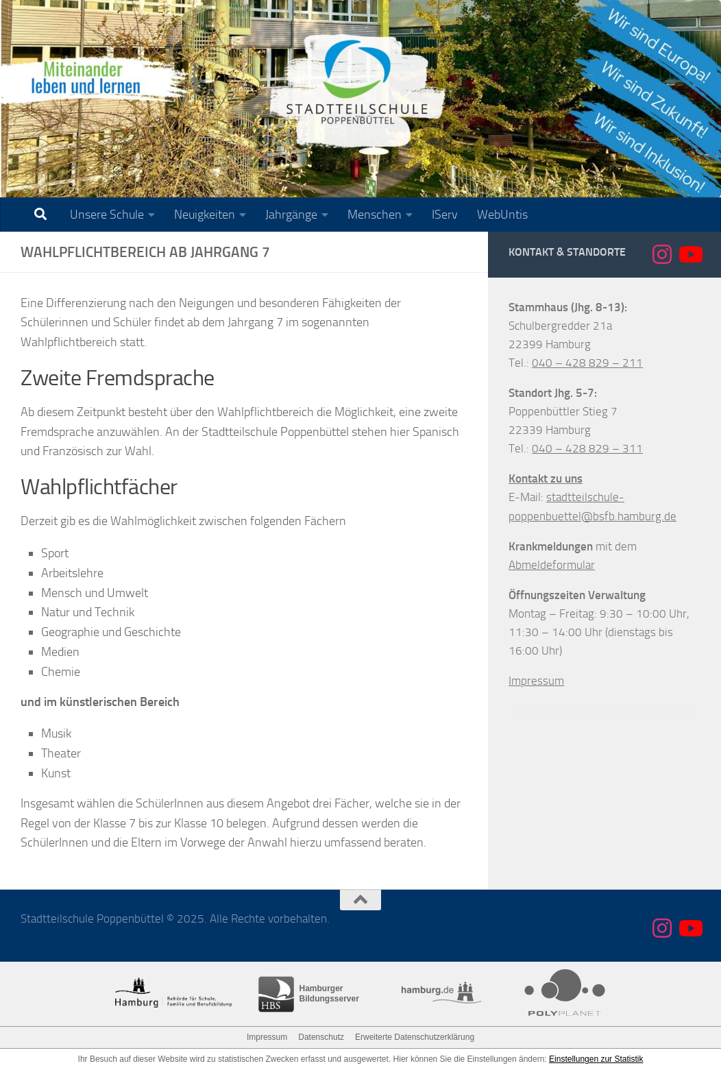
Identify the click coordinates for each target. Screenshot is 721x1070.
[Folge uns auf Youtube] (689, 254)
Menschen (374, 214)
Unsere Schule (107, 214)
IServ (445, 214)
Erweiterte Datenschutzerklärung (414, 1037)
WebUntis (502, 214)
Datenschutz (321, 1037)
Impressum (536, 681)
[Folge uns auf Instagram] (662, 254)
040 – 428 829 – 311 (587, 448)
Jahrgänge (291, 214)
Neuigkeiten (204, 214)
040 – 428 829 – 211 (587, 362)
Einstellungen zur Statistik (596, 1059)
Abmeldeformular (552, 565)
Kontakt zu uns (546, 478)
